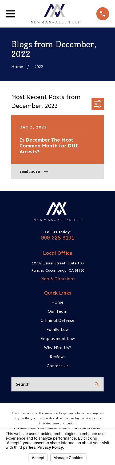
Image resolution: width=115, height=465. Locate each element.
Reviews (57, 356)
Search (22, 384)
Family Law (57, 329)
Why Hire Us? (57, 347)
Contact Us (58, 365)
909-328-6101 (57, 238)
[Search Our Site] (97, 384)
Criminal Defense (57, 320)
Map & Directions (58, 278)
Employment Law (57, 338)
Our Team (57, 311)
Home (57, 302)
